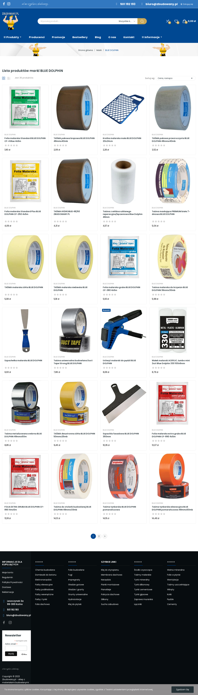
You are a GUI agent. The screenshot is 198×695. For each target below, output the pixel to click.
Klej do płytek (74, 604)
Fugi (70, 574)
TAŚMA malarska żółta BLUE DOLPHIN (23, 287)
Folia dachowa (42, 604)
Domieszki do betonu (45, 574)
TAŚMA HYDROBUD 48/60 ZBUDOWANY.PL (67, 213)
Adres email (11, 644)
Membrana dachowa (111, 574)
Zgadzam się (182, 689)
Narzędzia (106, 579)
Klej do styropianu (110, 569)
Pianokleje (106, 589)
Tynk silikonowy (141, 584)
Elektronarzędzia (43, 579)
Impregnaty (74, 579)
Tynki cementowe (143, 589)
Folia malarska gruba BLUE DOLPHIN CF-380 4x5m (121, 289)
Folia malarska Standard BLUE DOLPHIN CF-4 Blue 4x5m (25, 140)
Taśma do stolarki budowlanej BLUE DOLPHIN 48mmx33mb (72, 508)
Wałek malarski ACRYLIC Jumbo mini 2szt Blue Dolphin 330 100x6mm (171, 362)
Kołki (169, 594)
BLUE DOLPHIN (10, 135)
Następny (105, 536)
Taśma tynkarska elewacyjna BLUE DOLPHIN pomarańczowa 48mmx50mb (172, 508)
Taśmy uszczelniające (178, 584)
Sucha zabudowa (109, 604)
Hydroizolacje (74, 599)
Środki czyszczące (143, 569)
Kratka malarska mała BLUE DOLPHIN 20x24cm (122, 140)
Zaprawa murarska (143, 599)
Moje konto (7, 572)
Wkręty (170, 589)
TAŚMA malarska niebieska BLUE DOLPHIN (70, 289)
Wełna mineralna (175, 569)
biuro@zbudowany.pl (162, 4)
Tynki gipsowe (141, 594)
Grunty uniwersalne (78, 594)
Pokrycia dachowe (110, 594)
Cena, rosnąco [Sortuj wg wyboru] (176, 78)
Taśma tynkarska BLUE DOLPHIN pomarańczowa (119, 508)
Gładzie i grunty (76, 589)
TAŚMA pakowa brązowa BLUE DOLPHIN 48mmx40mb (74, 140)
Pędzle (170, 599)
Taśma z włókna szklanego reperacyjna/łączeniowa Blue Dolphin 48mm (122, 214)
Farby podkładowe (44, 589)
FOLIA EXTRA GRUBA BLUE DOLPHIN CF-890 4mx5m (24, 508)
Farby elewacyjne (44, 584)
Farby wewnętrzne (44, 594)
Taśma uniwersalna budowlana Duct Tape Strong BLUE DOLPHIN (73, 362)
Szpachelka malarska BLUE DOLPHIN (23, 360)
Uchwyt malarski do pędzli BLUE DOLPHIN (119, 362)
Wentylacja (173, 579)
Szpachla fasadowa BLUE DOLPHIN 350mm (121, 435)
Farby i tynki (41, 599)
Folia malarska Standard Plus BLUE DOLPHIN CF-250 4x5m (22, 213)
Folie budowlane (76, 569)
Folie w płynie (173, 574)
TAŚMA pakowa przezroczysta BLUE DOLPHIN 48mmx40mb (170, 140)
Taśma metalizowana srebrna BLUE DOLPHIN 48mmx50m (23, 435)
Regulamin (7, 577)
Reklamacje (8, 592)
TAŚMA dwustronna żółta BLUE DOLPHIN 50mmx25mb (74, 435)
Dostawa (6, 587)
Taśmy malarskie (142, 574)
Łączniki (138, 604)
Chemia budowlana (45, 569)
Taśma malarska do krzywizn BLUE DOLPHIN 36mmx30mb (170, 289)
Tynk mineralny (142, 579)
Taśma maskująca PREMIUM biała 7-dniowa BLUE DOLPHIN (171, 213)
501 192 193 (127, 4)
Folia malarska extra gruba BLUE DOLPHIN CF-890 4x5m (169, 435)
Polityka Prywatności (12, 582)
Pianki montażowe (110, 584)
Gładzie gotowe (76, 584)
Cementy (172, 604)
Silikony (104, 599)
